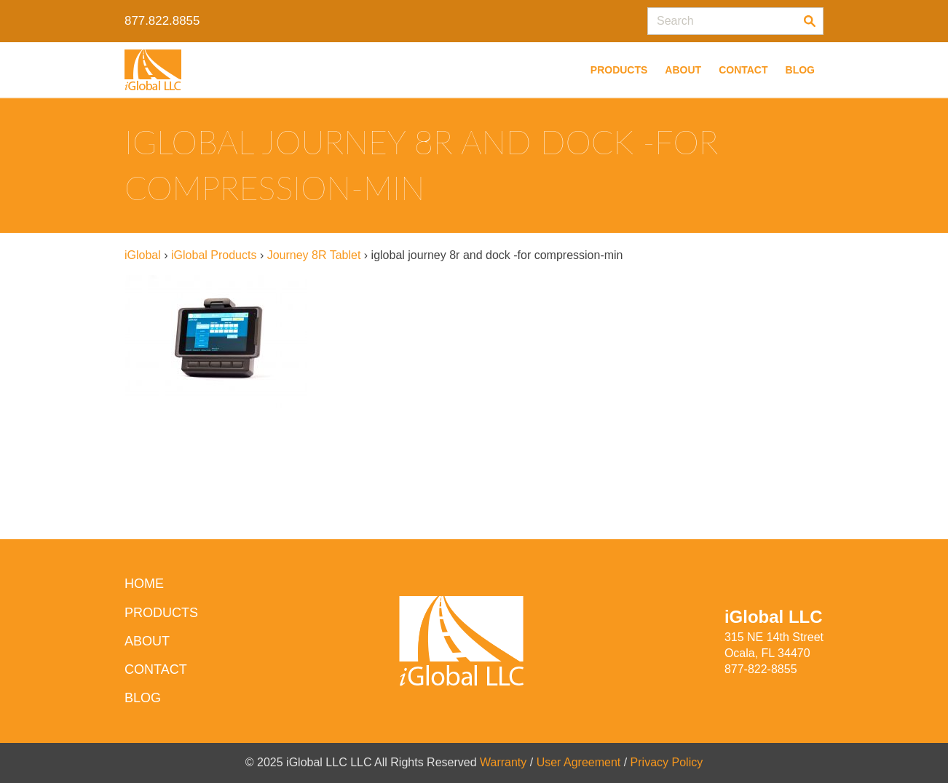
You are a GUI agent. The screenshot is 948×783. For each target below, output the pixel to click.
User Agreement (579, 762)
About (683, 70)
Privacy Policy (667, 762)
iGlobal (143, 255)
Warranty (503, 762)
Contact (743, 70)
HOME (144, 583)
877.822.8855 (162, 21)
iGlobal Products (213, 255)
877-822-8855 (760, 669)
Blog (800, 70)
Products (619, 70)
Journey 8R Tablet (314, 255)
